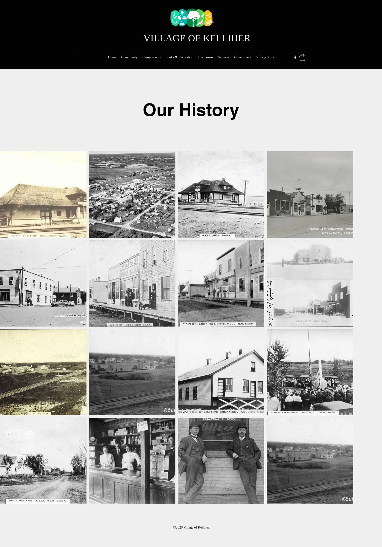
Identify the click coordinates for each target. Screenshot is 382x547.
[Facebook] (295, 57)
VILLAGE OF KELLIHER (197, 38)
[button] (302, 57)
